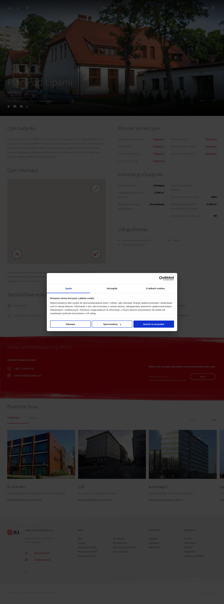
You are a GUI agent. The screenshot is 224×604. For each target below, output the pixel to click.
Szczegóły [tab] (112, 288)
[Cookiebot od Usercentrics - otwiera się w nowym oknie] (161, 278)
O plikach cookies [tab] (155, 288)
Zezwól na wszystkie (153, 324)
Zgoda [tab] (68, 288)
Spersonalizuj (112, 324)
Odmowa (70, 324)
